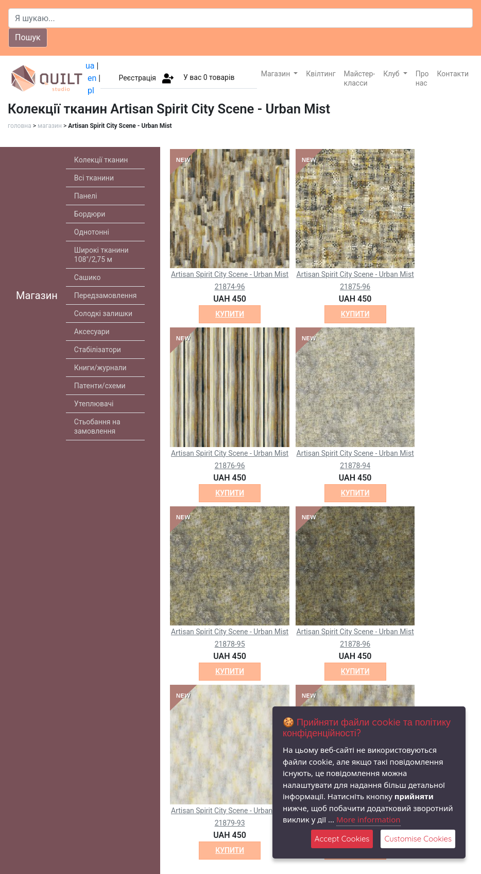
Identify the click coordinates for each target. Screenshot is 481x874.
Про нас (422, 78)
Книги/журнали (100, 368)
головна (19, 125)
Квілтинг (320, 74)
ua (90, 66)
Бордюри (89, 214)
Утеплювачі (94, 404)
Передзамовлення (105, 295)
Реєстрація (137, 77)
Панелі (85, 196)
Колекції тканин (101, 160)
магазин (50, 125)
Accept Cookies (342, 839)
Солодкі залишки (103, 313)
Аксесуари (92, 331)
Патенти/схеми (100, 386)
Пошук (28, 37)
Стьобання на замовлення (97, 426)
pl (91, 90)
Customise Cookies (418, 839)
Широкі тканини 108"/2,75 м (101, 254)
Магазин (276, 74)
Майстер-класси (359, 78)
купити (229, 314)
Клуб (392, 74)
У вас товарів (208, 77)
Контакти (453, 74)
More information (368, 819)
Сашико (87, 277)
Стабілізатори (97, 349)
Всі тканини (94, 178)
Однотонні (91, 232)
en (92, 78)
